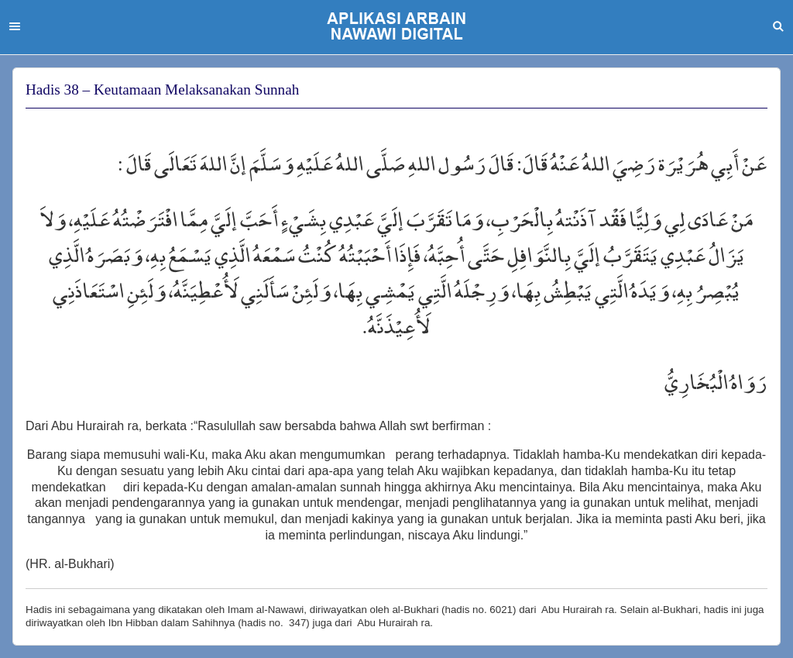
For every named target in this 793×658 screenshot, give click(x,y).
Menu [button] (15, 26)
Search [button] (778, 26)
